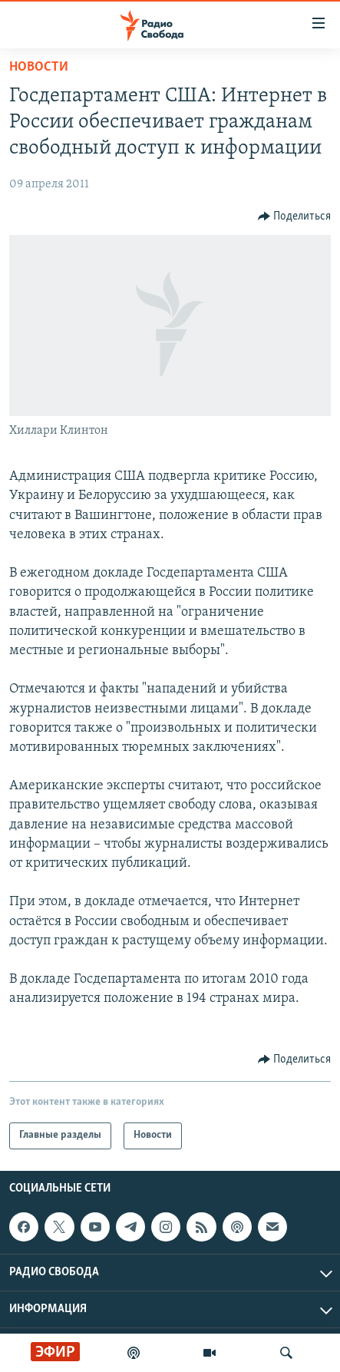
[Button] (295, 216)
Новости (38, 67)
